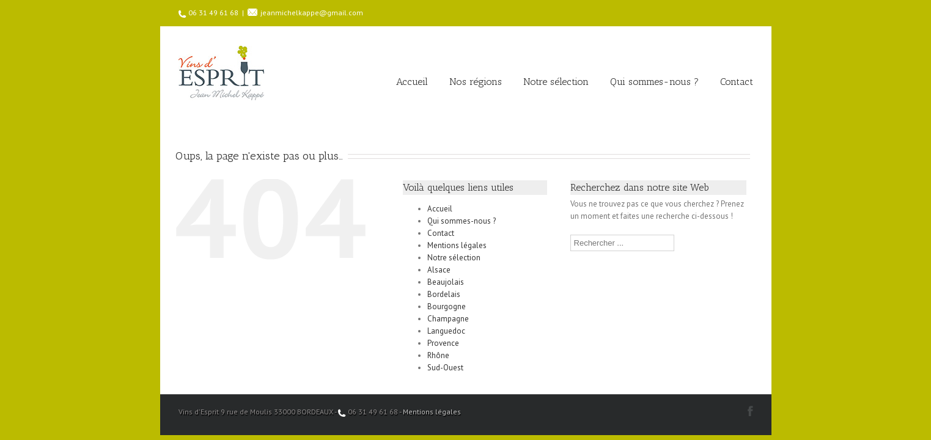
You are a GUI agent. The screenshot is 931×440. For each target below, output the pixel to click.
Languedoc (446, 331)
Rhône (438, 355)
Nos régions (475, 81)
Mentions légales (457, 245)
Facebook (750, 411)
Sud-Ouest (445, 367)
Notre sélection (556, 81)
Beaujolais (445, 282)
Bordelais (443, 294)
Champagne (448, 319)
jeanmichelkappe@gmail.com (311, 12)
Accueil (412, 81)
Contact (736, 81)
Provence (443, 343)
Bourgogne (446, 306)
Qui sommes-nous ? (654, 81)
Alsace (439, 270)
